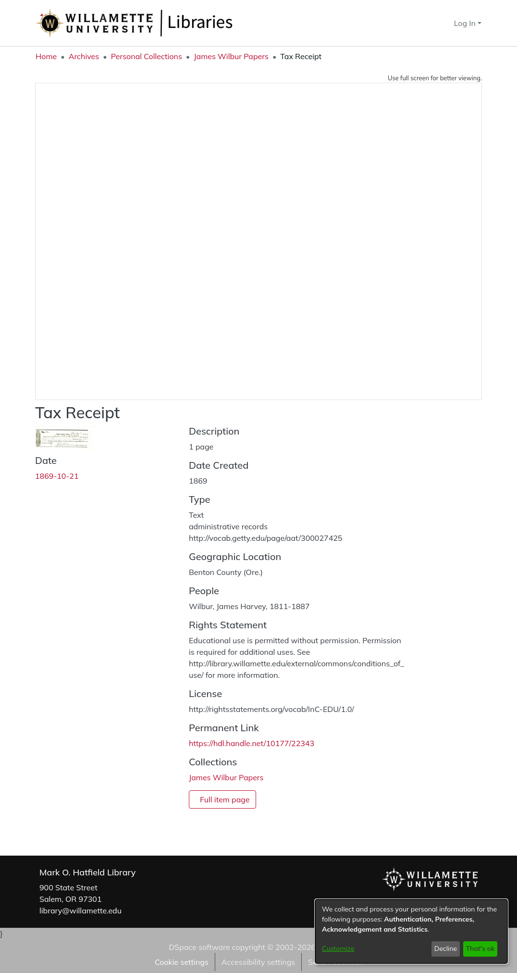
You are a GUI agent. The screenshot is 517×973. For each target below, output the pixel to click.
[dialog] (411, 931)
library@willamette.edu (80, 910)
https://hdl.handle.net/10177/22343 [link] (251, 743)
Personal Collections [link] (146, 56)
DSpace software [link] (199, 947)
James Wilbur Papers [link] (231, 56)
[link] (226, 777)
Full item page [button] (225, 799)
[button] (429, 23)
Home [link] (46, 56)
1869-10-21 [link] (57, 476)
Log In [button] (466, 23)
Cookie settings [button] (182, 962)
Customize (338, 948)
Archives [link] (84, 56)
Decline (445, 948)
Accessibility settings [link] (258, 962)
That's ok (480, 948)
